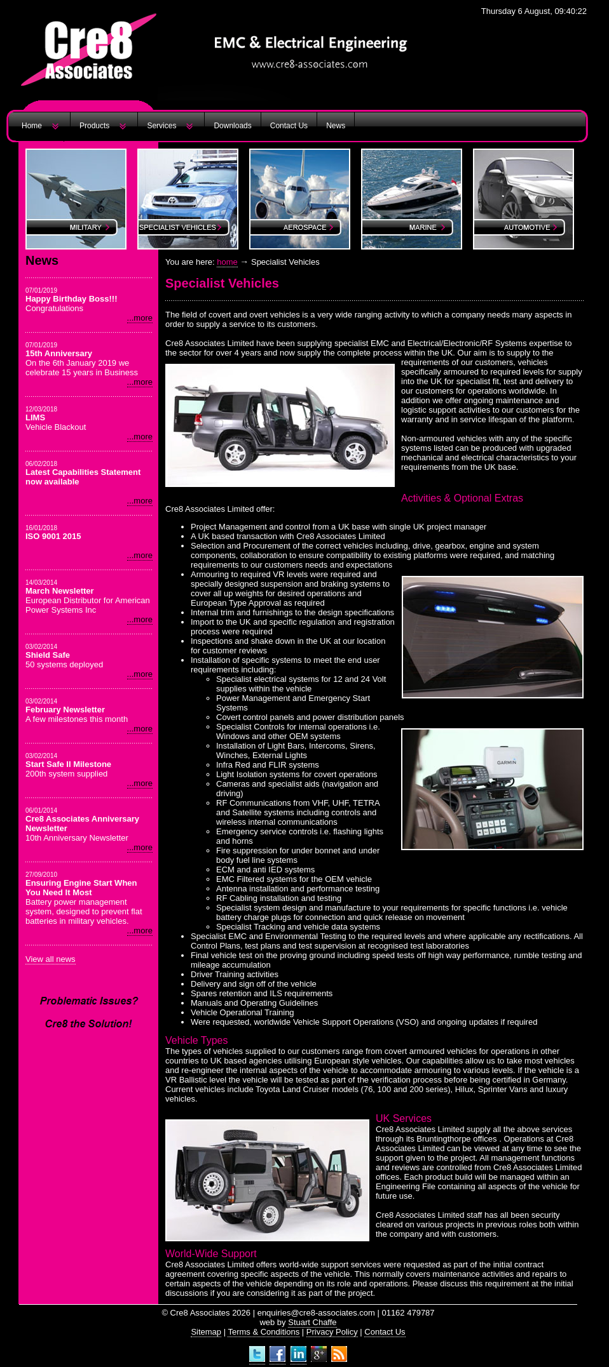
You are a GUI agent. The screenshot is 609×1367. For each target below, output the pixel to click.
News (335, 125)
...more (140, 318)
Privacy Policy (332, 1332)
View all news (50, 959)
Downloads (232, 125)
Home (32, 125)
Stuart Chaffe (312, 1322)
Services (161, 125)
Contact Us (289, 125)
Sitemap (206, 1332)
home (227, 262)
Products (94, 125)
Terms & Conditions (263, 1332)
